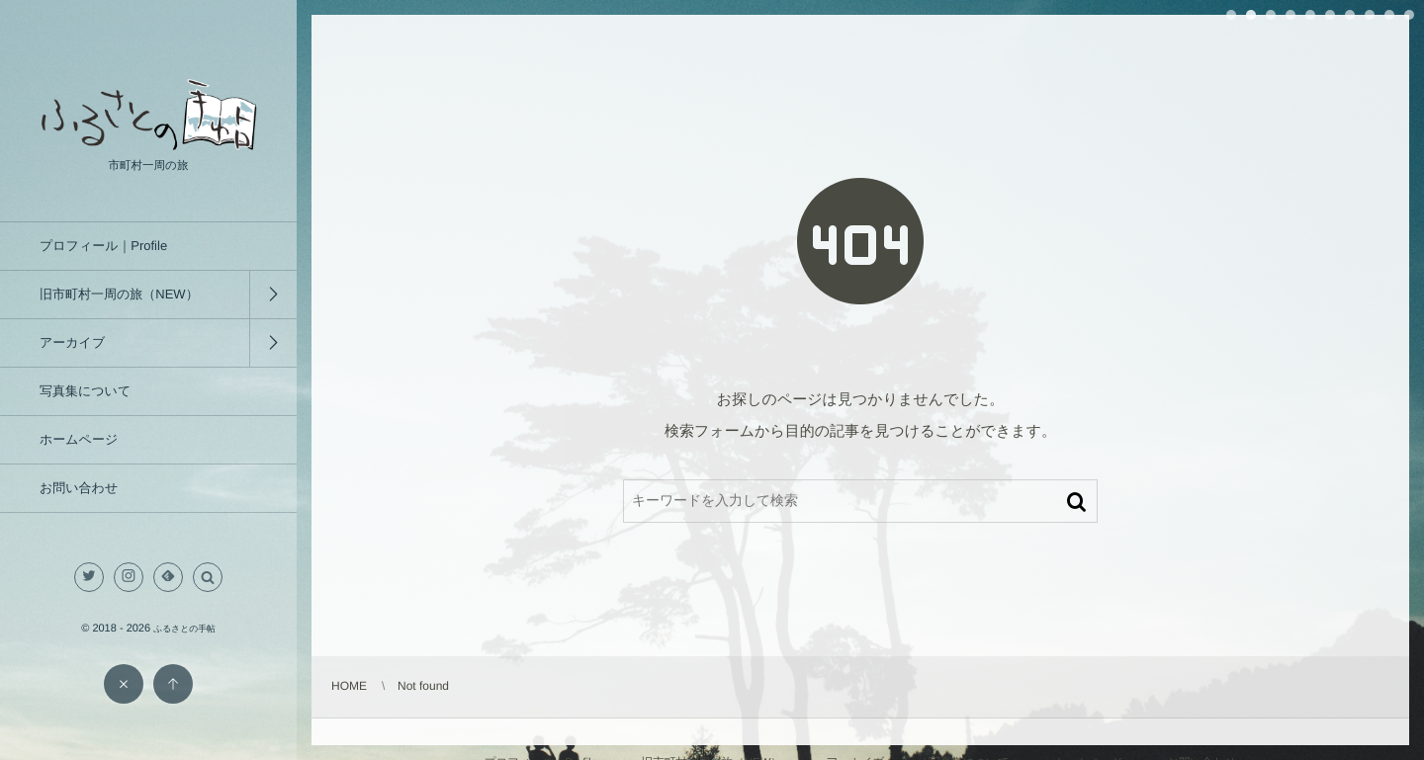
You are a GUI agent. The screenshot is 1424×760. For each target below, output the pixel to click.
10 (1409, 15)
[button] (207, 577)
